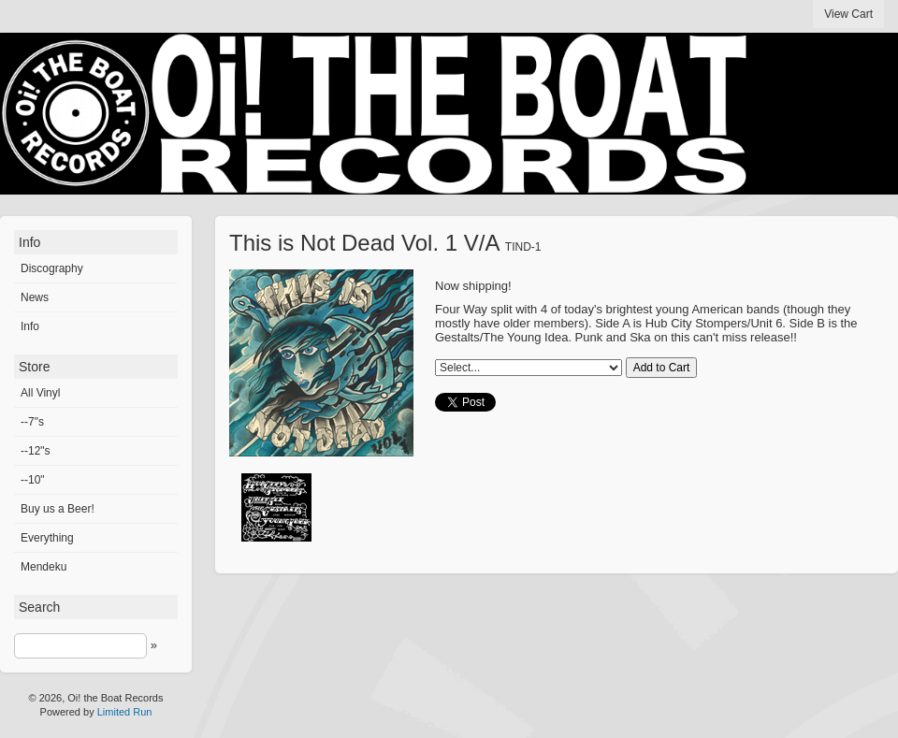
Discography (52, 268)
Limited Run (124, 711)
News (35, 297)
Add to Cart (661, 367)
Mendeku (43, 566)
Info (30, 326)
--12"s (36, 450)
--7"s (32, 421)
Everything (47, 537)
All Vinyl (40, 392)
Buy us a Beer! (57, 508)
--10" (33, 479)
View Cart (848, 14)
